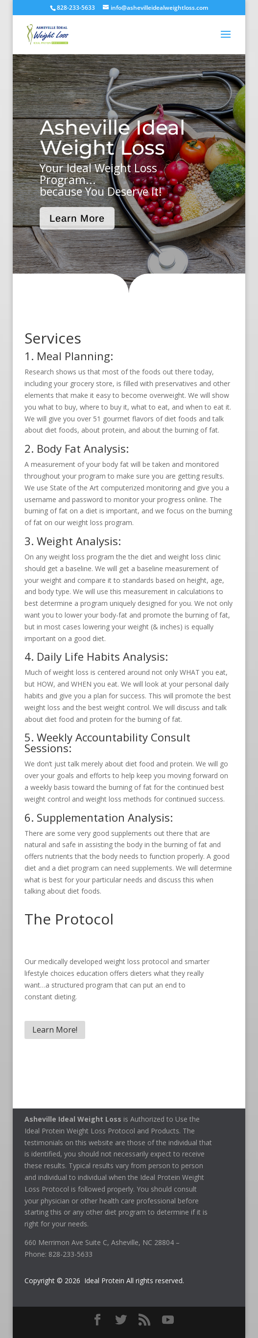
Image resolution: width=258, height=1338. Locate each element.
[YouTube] (168, 1320)
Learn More (77, 218)
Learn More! (54, 1029)
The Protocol (69, 919)
